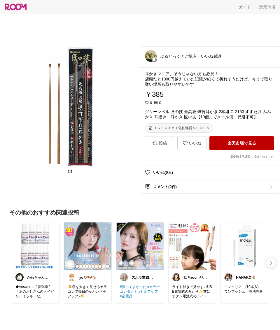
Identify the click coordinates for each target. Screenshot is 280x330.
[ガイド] (245, 7)
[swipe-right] (271, 263)
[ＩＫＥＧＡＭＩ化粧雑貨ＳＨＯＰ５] (179, 128)
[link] (35, 246)
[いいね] (191, 143)
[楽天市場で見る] (241, 143)
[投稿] (159, 143)
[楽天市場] (267, 7)
